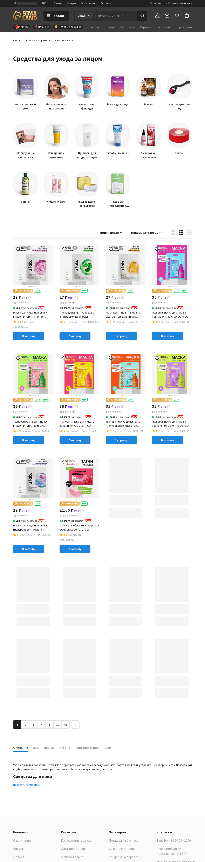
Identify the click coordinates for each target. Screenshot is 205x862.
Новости (19, 857)
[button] (62, 40)
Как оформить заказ (76, 840)
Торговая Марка (87, 748)
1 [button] (17, 724)
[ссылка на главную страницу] (25, 15)
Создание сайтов (121, 849)
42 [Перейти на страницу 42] (65, 724)
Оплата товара (72, 857)
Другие (49, 748)
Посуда (110, 27)
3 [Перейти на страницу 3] (33, 724)
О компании (22, 840)
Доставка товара (74, 849)
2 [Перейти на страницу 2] (25, 724)
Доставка (106, 3)
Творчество (164, 27)
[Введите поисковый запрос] (115, 16)
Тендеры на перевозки (125, 857)
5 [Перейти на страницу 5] (49, 724)
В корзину (28, 336)
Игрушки (146, 27)
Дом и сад (94, 27)
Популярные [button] (111, 232)
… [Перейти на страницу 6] (57, 724)
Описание (20, 748)
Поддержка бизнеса (123, 840)
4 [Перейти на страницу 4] (41, 724)
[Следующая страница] (75, 724)
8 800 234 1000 (181, 840)
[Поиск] (142, 16)
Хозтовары (128, 27)
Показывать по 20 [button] (146, 232)
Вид (36, 748)
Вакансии (155, 3)
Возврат (71, 3)
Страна (64, 748)
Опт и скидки (88, 3)
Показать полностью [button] (26, 785)
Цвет (108, 748)
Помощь (58, 3)
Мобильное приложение (179, 3)
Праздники (185, 27)
